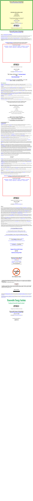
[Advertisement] (16, 7)
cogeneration (11, 87)
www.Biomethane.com (3, 123)
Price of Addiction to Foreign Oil (16, 284)
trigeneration (14, 87)
